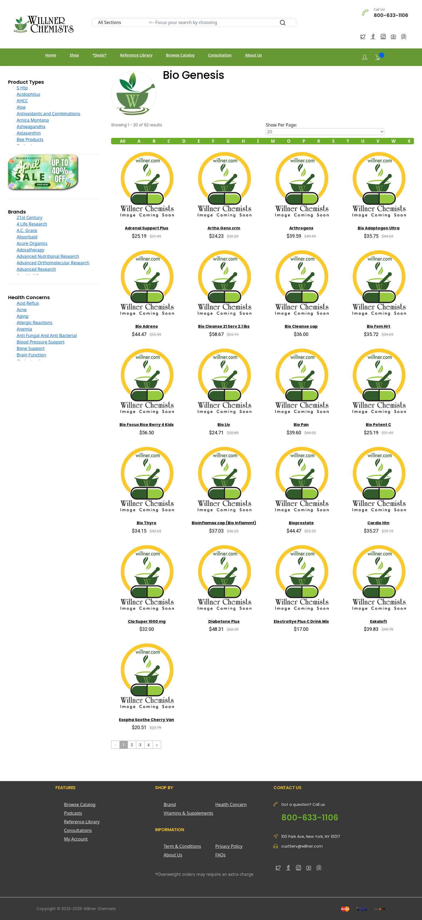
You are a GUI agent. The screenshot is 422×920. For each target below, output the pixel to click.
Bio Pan (301, 424)
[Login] (364, 57)
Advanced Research (36, 269)
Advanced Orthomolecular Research (53, 263)
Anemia (24, 329)
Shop (74, 55)
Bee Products (30, 139)
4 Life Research (32, 224)
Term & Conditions (182, 846)
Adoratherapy (30, 250)
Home (50, 55)
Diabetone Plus (224, 621)
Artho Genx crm (224, 228)
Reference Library (136, 55)
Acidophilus (28, 94)
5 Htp (22, 88)
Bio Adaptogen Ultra (378, 228)
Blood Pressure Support (41, 342)
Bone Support (31, 348)
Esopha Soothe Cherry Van (146, 719)
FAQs (220, 855)
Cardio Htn (378, 523)
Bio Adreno (146, 326)
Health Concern (231, 804)
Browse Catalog (180, 55)
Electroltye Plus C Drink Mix (301, 621)
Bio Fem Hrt (378, 326)
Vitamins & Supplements (188, 813)
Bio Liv (223, 424)
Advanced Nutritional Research (48, 256)
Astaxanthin (29, 133)
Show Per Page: (281, 125)
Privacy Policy (228, 846)
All (122, 141)
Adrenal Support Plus (146, 228)
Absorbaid (27, 237)
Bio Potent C (378, 424)
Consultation (219, 55)
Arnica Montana (33, 120)
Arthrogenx (301, 228)
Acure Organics (32, 243)
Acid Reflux (28, 303)
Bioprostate (301, 523)
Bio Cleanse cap (301, 326)
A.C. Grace (27, 230)
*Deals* (99, 55)
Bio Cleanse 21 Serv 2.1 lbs (223, 326)
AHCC (22, 101)
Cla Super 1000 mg (147, 621)
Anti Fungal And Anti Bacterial (47, 335)
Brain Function (31, 355)
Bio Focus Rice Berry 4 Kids (146, 424)
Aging (23, 316)
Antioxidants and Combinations (48, 114)
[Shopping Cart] (377, 57)
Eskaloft (378, 621)
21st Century (29, 218)
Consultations (78, 830)
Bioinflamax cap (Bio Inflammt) (224, 523)
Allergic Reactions (34, 323)
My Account (76, 839)
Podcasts (73, 813)
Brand (170, 804)
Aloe (21, 107)
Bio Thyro (146, 523)
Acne (22, 310)
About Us (253, 55)
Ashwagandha (31, 127)
